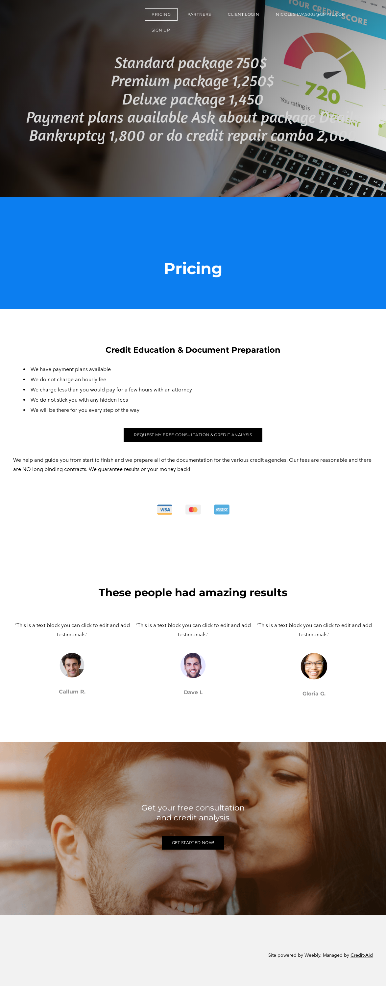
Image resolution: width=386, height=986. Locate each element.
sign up (161, 30)
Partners (199, 14)
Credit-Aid (361, 955)
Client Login (243, 14)
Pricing (161, 14)
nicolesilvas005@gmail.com (311, 14)
